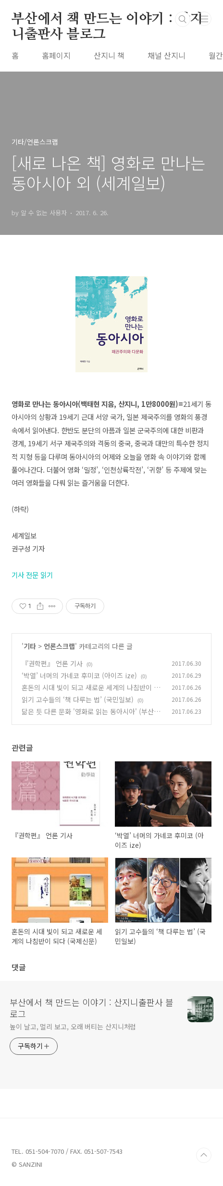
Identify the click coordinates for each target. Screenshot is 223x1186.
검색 (182, 19)
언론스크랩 (59, 646)
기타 (30, 646)
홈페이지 (56, 55)
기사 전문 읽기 (32, 575)
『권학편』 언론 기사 (52, 663)
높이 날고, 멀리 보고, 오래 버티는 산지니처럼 (73, 1026)
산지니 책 (109, 55)
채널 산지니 (167, 55)
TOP (203, 1155)
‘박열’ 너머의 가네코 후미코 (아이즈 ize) (79, 675)
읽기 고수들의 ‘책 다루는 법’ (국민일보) (78, 699)
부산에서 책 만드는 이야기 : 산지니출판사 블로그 (107, 19)
